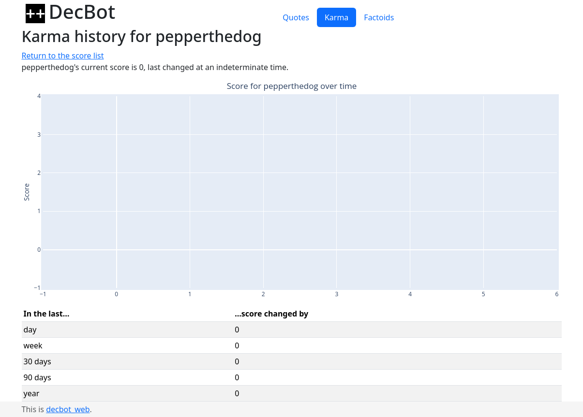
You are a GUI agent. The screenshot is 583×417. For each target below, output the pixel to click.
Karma (336, 17)
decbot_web (68, 409)
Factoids (379, 17)
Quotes (296, 17)
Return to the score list (63, 55)
